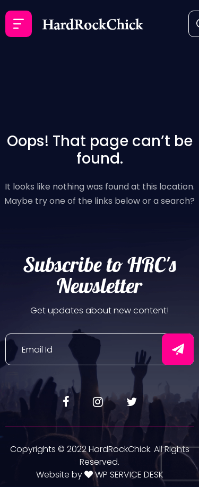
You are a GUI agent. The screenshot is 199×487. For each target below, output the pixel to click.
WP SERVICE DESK (128, 474)
